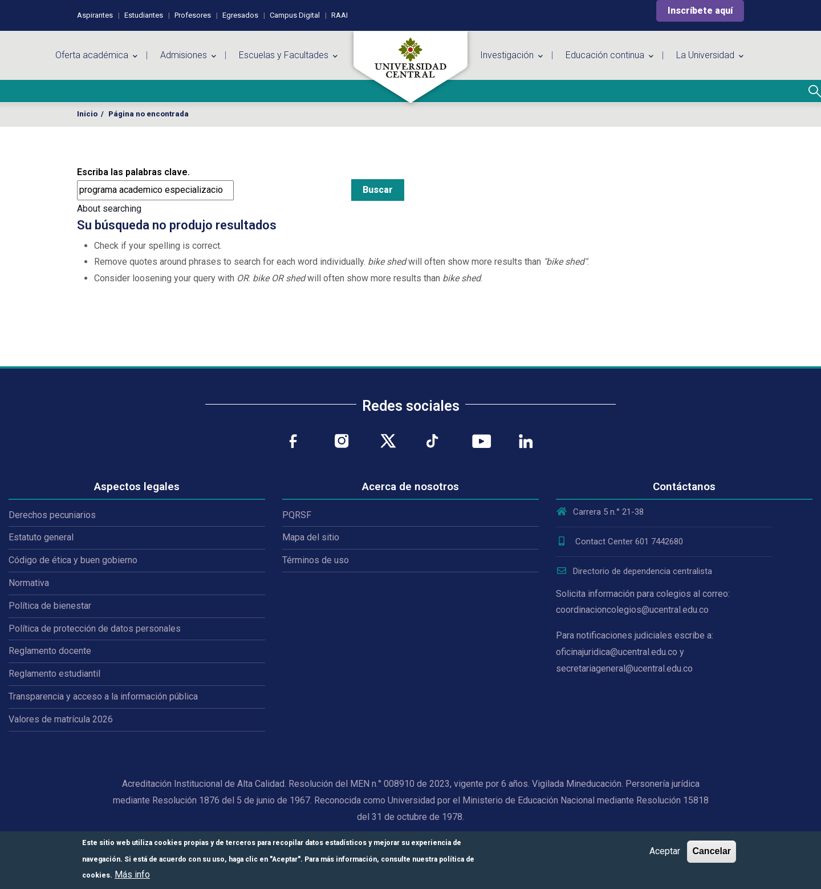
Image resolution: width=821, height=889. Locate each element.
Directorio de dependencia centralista (634, 571)
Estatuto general (41, 537)
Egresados (240, 15)
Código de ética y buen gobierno (73, 560)
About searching (109, 208)
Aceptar (664, 851)
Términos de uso (315, 560)
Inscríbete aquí (700, 10)
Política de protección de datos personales (95, 628)
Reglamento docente (50, 650)
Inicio (87, 114)
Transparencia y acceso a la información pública (103, 696)
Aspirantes (95, 15)
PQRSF (296, 515)
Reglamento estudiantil (54, 673)
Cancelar (711, 851)
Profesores (192, 15)
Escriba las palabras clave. (133, 172)
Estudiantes (143, 15)
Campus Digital (295, 15)
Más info (132, 874)
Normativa (29, 582)
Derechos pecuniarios (52, 515)
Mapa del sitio (310, 537)
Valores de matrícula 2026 (61, 719)
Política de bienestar (50, 605)
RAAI (339, 15)
